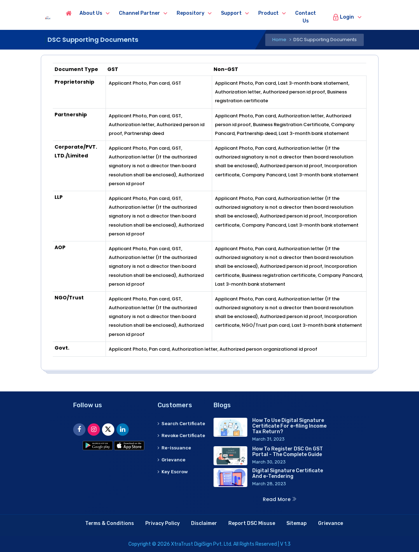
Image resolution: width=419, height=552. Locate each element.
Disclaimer (204, 523)
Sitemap (296, 523)
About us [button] (112, 13)
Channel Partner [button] (161, 13)
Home (279, 39)
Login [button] (365, 17)
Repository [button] (212, 13)
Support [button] (253, 13)
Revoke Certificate (171, 447)
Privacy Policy (162, 523)
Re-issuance (175, 463)
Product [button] (290, 13)
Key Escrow (174, 488)
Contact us (327, 17)
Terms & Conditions (109, 523)
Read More (280, 499)
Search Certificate (171, 427)
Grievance (172, 476)
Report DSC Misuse (251, 523)
